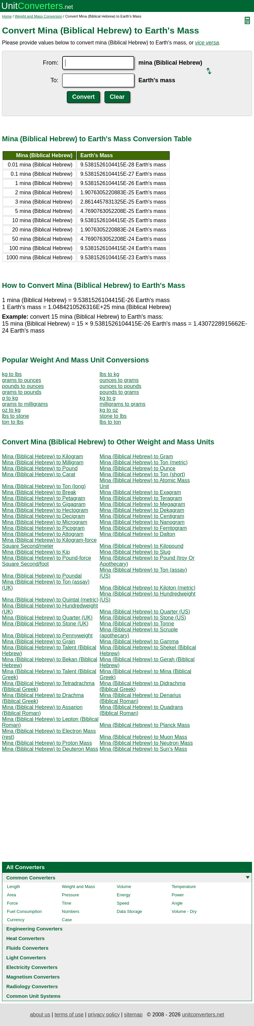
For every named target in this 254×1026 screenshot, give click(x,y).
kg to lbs (12, 374)
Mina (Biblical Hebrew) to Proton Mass (47, 743)
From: (50, 62)
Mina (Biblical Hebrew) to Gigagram (44, 504)
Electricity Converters (32, 967)
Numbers (70, 911)
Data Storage (129, 911)
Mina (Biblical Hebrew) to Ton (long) (44, 486)
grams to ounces (21, 380)
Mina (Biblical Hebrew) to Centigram (142, 516)
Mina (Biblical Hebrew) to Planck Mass (145, 725)
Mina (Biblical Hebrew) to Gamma (139, 641)
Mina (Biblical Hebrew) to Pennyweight (47, 635)
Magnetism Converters (33, 977)
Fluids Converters (27, 948)
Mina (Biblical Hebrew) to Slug (135, 552)
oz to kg (11, 410)
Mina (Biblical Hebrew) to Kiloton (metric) (147, 588)
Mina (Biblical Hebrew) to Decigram (43, 516)
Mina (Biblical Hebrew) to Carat (38, 474)
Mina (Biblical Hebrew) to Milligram (42, 462)
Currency (15, 919)
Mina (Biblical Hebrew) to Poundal (42, 576)
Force (12, 903)
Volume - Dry (184, 911)
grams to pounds (21, 392)
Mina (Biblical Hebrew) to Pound (40, 468)
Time (66, 903)
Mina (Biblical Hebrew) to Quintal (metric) (50, 600)
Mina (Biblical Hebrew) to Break (39, 492)
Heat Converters (25, 938)
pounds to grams (119, 392)
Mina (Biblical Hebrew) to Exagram (140, 492)
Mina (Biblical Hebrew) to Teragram (141, 498)
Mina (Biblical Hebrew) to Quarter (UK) (47, 617)
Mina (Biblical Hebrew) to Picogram (43, 528)
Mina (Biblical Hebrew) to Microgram (44, 522)
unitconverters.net (203, 1014)
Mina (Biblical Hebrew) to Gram (136, 456)
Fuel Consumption (24, 911)
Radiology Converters (32, 986)
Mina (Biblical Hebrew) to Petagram (43, 498)
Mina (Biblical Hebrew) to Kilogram (42, 456)
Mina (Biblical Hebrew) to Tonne (137, 623)
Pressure (70, 894)
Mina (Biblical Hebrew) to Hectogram (45, 510)
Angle (177, 903)
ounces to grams (119, 380)
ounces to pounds (120, 386)
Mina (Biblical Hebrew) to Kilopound (141, 546)
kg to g (107, 398)
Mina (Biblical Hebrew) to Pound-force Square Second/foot (46, 561)
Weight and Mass (78, 886)
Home (7, 16)
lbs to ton (110, 422)
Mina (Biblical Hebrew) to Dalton (137, 534)
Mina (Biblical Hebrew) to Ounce (137, 468)
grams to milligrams (25, 404)
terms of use (69, 1014)
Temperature (184, 886)
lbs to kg (109, 374)
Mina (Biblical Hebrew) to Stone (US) (143, 617)
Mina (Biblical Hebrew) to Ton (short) (142, 474)
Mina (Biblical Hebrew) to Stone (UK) (45, 623)
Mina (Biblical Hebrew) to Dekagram (142, 510)
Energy (123, 894)
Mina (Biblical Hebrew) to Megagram (142, 504)
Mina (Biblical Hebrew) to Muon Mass (143, 737)
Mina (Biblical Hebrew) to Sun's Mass (143, 749)
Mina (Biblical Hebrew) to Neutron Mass (146, 743)
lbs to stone (15, 416)
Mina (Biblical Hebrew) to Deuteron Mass (50, 749)
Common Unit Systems (33, 996)
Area (11, 894)
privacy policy (104, 1014)
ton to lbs (12, 422)
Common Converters (30, 877)
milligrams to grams (123, 404)
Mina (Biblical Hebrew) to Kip (36, 552)
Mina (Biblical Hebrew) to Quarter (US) (145, 611)
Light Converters (26, 957)
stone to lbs (113, 416)
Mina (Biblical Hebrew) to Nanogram (142, 522)
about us (40, 1014)
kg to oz (109, 410)
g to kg (10, 398)
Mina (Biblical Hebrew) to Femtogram (143, 528)
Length (13, 886)
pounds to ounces (23, 386)
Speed (123, 903)
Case (67, 919)
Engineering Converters (34, 928)
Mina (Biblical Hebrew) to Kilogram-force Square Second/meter (49, 543)
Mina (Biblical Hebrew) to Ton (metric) (144, 462)
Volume (124, 886)
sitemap (133, 1014)
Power (178, 894)
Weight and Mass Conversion (38, 16)
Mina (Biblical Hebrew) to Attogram (42, 534)
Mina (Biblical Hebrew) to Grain (38, 641)
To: (54, 80)
